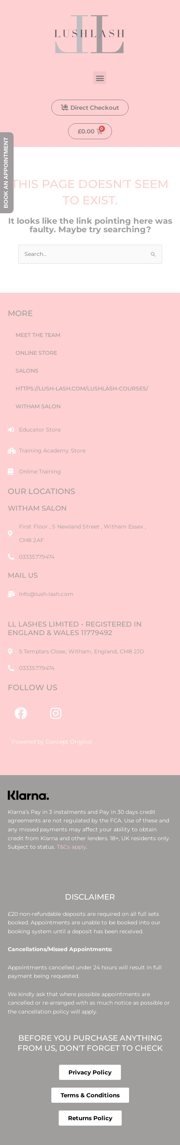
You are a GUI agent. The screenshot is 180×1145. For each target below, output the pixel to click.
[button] (99, 77)
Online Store (36, 353)
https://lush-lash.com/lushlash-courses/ (82, 388)
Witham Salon (38, 406)
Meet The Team (38, 335)
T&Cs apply (71, 847)
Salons (27, 371)
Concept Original (68, 742)
